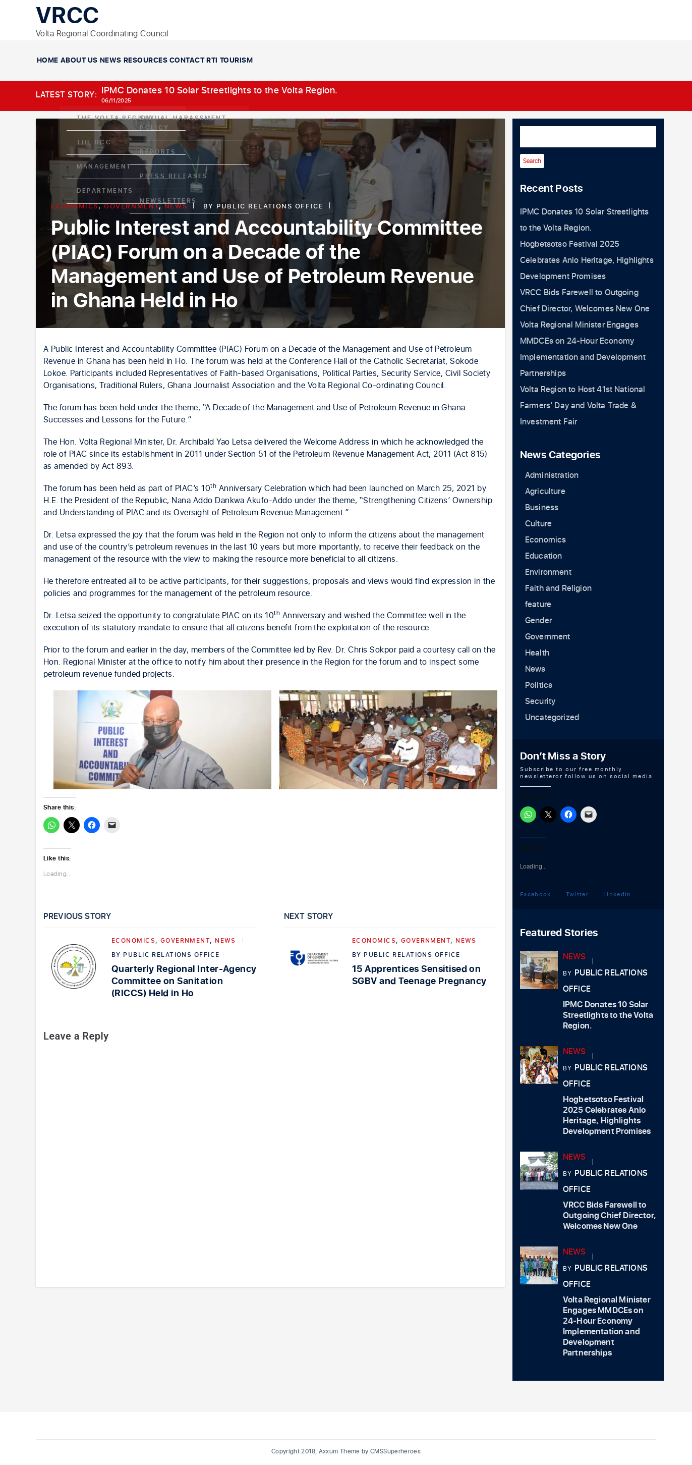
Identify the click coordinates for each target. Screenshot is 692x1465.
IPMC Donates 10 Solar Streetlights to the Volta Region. (219, 90)
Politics (538, 685)
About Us (136, 60)
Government (131, 205)
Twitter (577, 894)
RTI (422, 60)
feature (538, 605)
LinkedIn (617, 894)
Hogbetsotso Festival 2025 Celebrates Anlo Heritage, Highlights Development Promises (587, 260)
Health (537, 653)
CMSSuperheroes (395, 1451)
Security (540, 701)
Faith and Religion (558, 588)
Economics (74, 205)
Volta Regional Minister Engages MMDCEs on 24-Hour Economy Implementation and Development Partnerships (607, 1326)
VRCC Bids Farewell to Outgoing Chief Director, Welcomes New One (609, 1215)
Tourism (485, 60)
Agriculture (545, 491)
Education (543, 556)
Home (67, 60)
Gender (538, 621)
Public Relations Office (269, 205)
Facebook (535, 894)
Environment (548, 572)
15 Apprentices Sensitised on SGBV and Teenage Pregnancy (419, 975)
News (206, 60)
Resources (280, 60)
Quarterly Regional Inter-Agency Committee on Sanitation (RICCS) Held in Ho (184, 981)
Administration (552, 475)
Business (541, 508)
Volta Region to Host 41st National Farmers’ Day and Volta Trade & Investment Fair (582, 406)
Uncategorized (552, 718)
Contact (359, 60)
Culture (538, 524)
